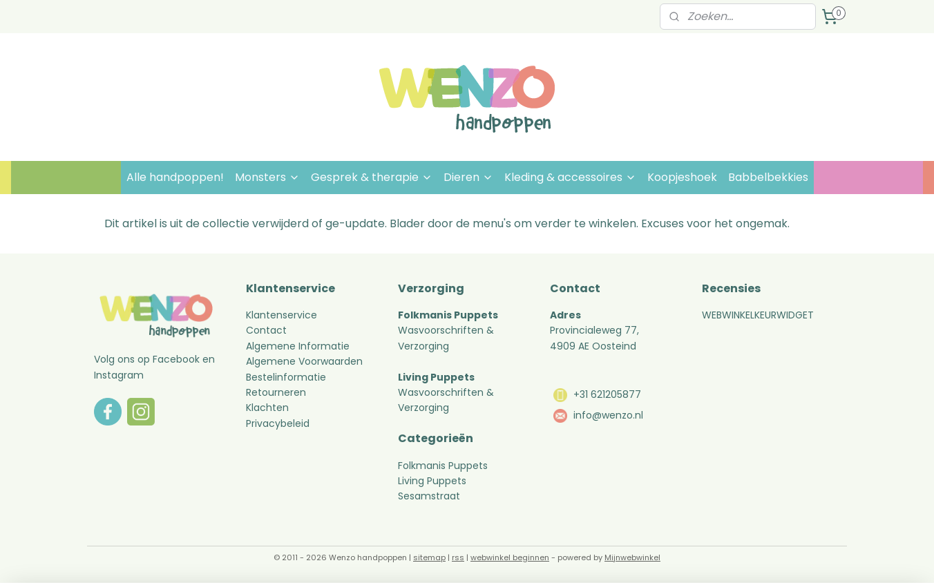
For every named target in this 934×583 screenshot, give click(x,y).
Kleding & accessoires (570, 177)
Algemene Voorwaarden (304, 361)
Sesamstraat (429, 496)
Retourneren (277, 392)
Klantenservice (281, 315)
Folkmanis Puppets (443, 465)
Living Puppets (432, 481)
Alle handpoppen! (175, 177)
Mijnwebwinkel (632, 557)
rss (458, 557)
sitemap (429, 557)
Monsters (267, 177)
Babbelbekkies (768, 177)
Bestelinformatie (286, 377)
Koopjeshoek (682, 177)
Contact (266, 330)
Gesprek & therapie (371, 177)
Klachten (267, 407)
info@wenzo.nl (608, 415)
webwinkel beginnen (509, 557)
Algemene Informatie (298, 346)
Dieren (468, 177)
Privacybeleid (277, 423)
